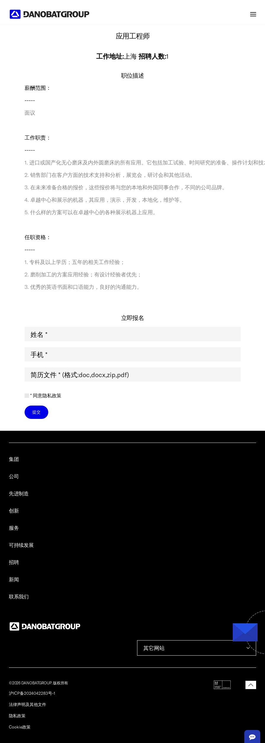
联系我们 (19, 596)
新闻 (14, 579)
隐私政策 (17, 715)
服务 (14, 528)
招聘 (14, 562)
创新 (14, 510)
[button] (253, 14)
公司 (14, 476)
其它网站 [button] (196, 648)
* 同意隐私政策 (43, 395)
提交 (36, 412)
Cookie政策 (19, 726)
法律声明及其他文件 (27, 704)
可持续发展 (21, 545)
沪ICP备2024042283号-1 (32, 693)
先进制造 (19, 493)
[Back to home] (49, 14)
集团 (14, 459)
